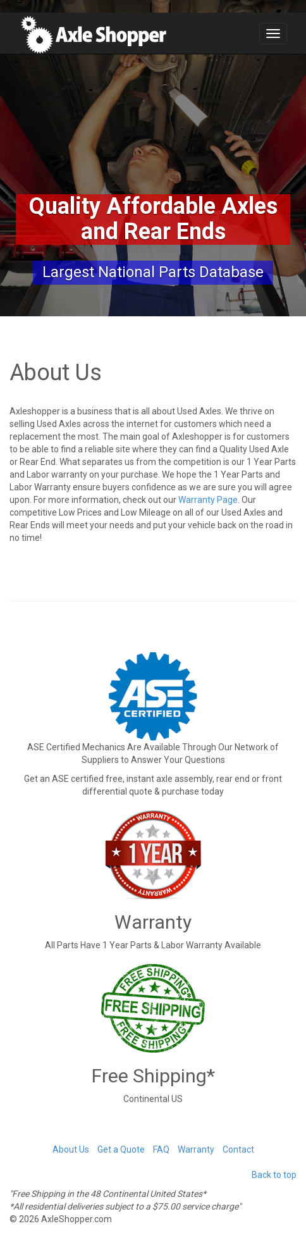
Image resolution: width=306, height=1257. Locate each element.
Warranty (196, 1149)
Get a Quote (121, 1149)
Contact (238, 1149)
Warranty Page (208, 500)
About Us (70, 1149)
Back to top (274, 1175)
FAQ (161, 1149)
